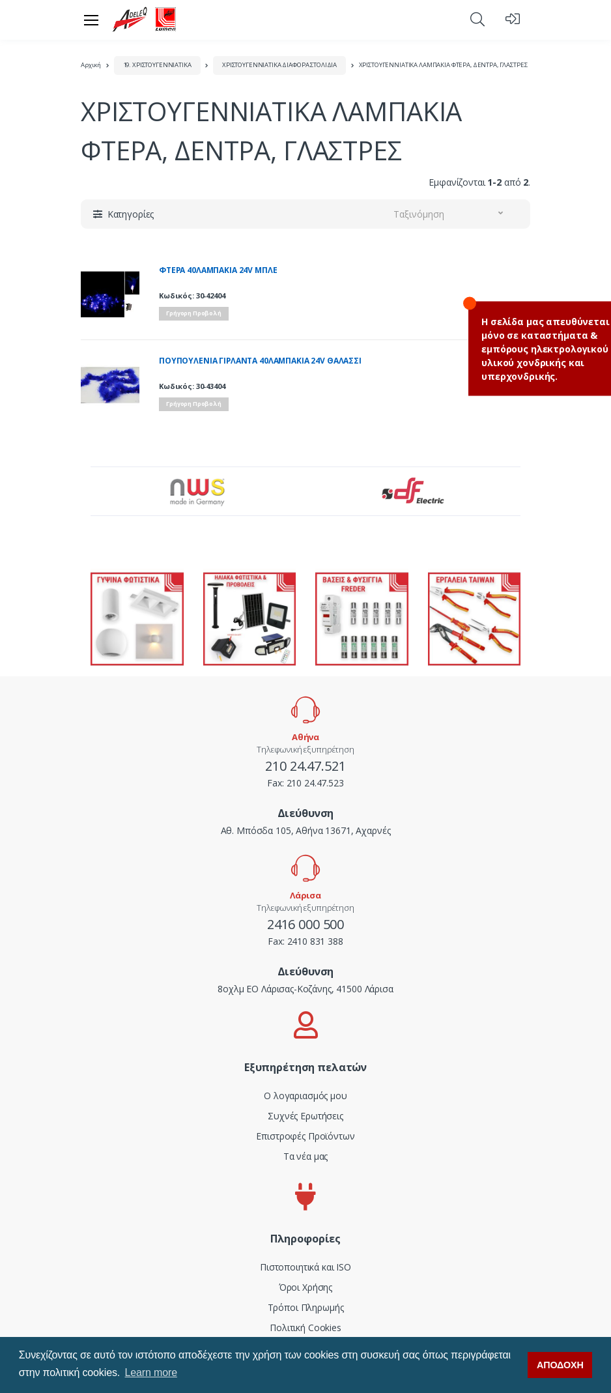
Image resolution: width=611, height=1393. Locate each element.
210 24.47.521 (305, 766)
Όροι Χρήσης (305, 1287)
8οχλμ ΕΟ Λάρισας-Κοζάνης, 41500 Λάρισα (305, 989)
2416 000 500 (305, 924)
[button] (477, 19)
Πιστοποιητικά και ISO (305, 1267)
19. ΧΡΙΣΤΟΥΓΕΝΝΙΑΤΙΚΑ (157, 65)
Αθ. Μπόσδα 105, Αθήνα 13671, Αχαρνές (306, 830)
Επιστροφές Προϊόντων (305, 1136)
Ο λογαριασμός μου (305, 1095)
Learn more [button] (151, 1372)
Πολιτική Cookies (305, 1327)
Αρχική (91, 65)
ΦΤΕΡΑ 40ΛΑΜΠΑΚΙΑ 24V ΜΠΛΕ (218, 270)
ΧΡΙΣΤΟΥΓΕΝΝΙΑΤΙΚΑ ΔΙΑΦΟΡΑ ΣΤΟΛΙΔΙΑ (279, 65)
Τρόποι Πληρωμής (306, 1307)
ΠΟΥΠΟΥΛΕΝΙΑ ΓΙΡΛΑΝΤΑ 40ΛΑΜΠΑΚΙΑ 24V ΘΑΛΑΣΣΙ (260, 361)
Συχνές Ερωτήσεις (305, 1116)
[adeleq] (144, 20)
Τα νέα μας (305, 1156)
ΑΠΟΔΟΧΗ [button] (560, 1365)
